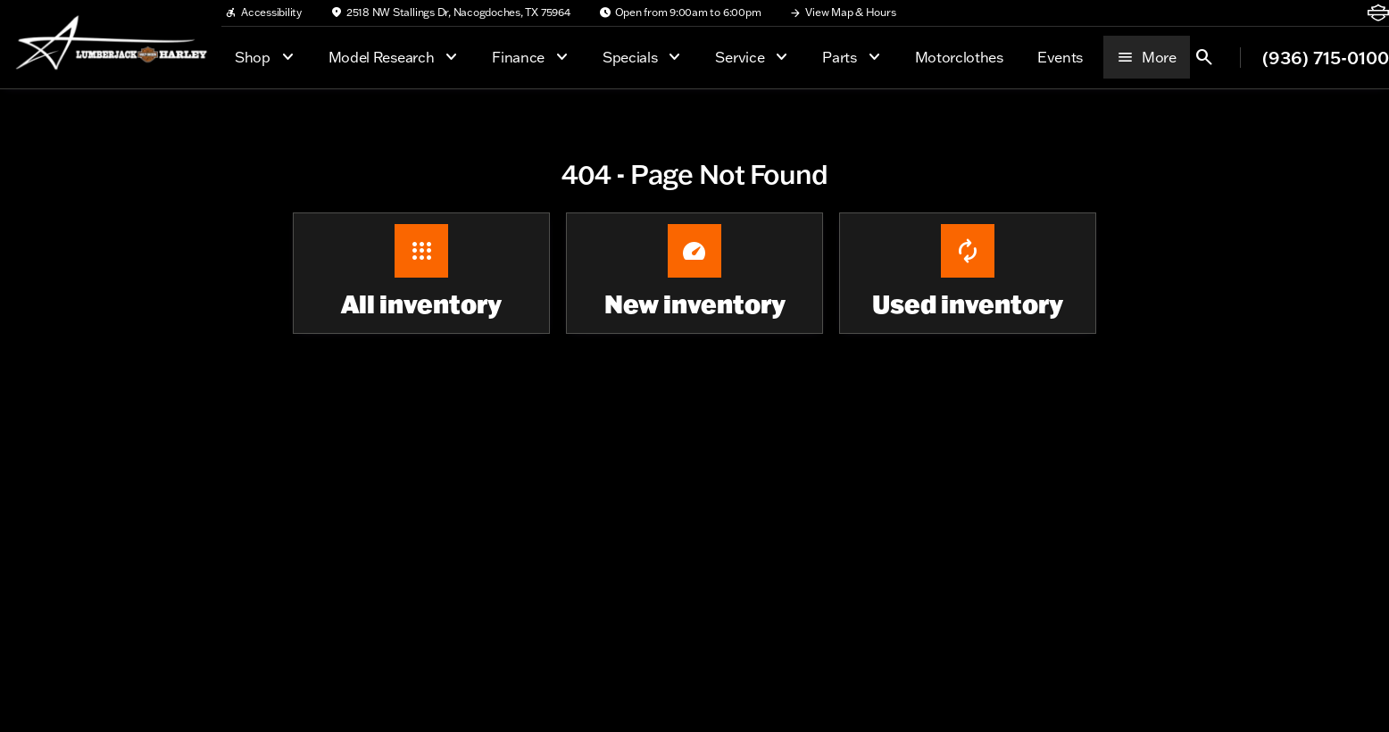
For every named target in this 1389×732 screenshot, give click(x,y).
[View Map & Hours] (842, 12)
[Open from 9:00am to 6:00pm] (680, 12)
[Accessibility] (263, 12)
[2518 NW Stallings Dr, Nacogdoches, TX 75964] (450, 12)
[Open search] (1204, 57)
